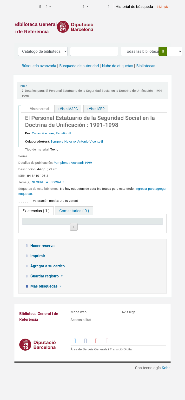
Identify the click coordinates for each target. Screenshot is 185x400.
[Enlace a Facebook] (85, 370)
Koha (166, 397)
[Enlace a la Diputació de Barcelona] (92, 27)
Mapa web (78, 341)
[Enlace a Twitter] (75, 370)
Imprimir (35, 285)
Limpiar (163, 6)
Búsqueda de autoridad (79, 66)
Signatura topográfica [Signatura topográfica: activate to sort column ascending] (90, 225)
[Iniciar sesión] (109, 7)
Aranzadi (77, 162)
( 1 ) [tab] (36, 211)
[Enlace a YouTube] (96, 370)
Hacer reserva (39, 275)
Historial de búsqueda (134, 6)
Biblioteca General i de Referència (25, 7)
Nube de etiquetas (117, 66)
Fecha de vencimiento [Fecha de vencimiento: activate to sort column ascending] (147, 225)
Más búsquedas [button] (42, 315)
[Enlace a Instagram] (107, 370)
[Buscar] (163, 51)
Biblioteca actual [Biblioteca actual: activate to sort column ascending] (61, 225)
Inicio (23, 86)
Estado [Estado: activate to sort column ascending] (115, 228)
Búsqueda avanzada (39, 66)
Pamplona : (62, 162)
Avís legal (129, 341)
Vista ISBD (96, 109)
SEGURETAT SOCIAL (47, 182)
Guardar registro (42, 305)
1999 (88, 162)
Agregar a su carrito (45, 295)
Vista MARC (68, 109)
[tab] (74, 210)
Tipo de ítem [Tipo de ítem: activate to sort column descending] (35, 228)
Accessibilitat (81, 349)
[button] (40, 7)
